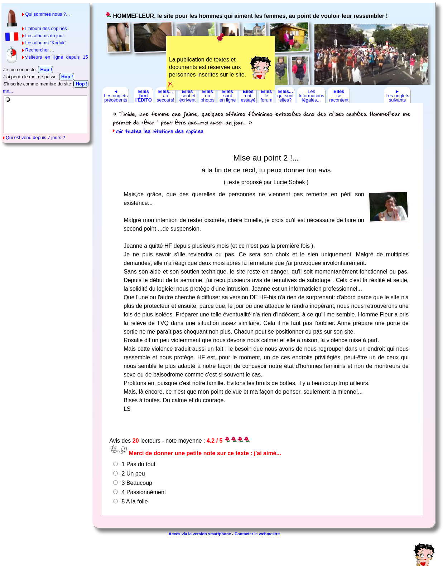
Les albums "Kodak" (45, 42)
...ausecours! (165, 96)
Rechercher (37, 50)
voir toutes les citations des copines (159, 132)
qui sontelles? (286, 96)
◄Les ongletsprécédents (115, 96)
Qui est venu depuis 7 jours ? (35, 137)
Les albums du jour (44, 35)
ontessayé (248, 96)
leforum (266, 96)
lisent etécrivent (187, 96)
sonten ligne (228, 96)
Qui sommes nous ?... (47, 14)
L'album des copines (46, 28)
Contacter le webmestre (257, 534)
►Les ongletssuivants (397, 96)
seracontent (338, 96)
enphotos (208, 96)
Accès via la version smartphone (200, 534)
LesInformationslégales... (311, 96)
